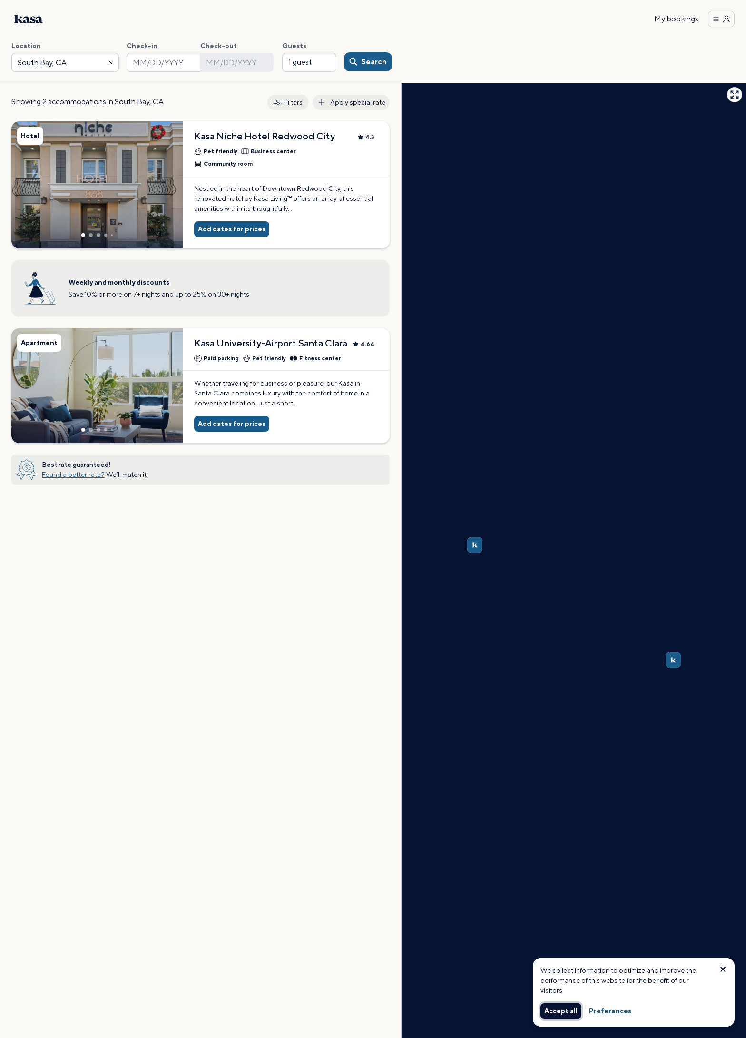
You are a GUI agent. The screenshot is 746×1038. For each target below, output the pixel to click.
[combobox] (65, 62)
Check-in (142, 45)
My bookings (676, 18)
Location (26, 45)
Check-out (218, 45)
